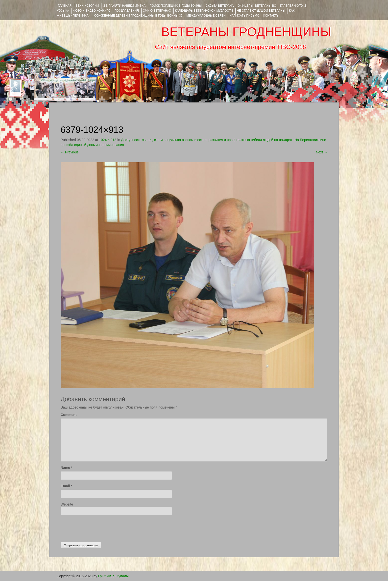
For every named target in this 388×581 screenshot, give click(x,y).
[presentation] (98, 527)
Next (321, 152)
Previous (69, 152)
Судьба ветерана (220, 5)
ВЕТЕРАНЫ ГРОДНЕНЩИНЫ (246, 32)
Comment (69, 415)
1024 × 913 (107, 140)
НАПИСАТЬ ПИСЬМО (244, 15)
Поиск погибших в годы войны (175, 5)
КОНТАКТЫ (271, 15)
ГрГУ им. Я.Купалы (113, 576)
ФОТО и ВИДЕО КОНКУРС (91, 10)
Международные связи (205, 15)
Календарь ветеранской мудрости (204, 10)
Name (65, 468)
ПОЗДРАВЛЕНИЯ (127, 10)
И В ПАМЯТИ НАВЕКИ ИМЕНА (124, 5)
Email (65, 486)
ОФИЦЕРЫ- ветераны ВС (257, 5)
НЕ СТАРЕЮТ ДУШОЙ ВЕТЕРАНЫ (261, 10)
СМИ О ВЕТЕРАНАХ (157, 10)
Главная (65, 5)
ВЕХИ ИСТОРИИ (87, 5)
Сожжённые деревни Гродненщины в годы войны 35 (138, 15)
